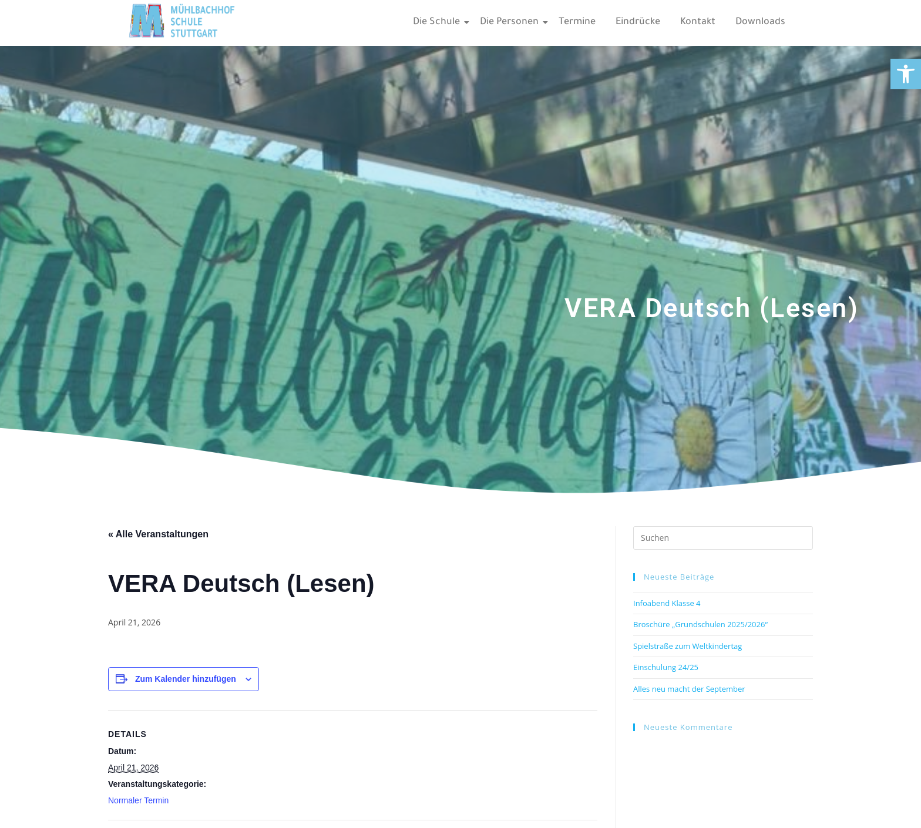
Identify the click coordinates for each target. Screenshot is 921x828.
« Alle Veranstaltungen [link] (158, 534)
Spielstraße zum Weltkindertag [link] (687, 646)
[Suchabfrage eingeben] (723, 538)
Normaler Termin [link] (138, 800)
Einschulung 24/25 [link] (665, 667)
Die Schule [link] (438, 22)
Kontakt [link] (697, 22)
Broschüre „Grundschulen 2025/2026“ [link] (700, 624)
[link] (905, 74)
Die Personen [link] (511, 22)
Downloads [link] (760, 22)
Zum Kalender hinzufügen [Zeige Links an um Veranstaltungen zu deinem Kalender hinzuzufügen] (185, 679)
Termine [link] (577, 22)
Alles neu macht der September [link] (689, 689)
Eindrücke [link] (638, 22)
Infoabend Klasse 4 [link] (667, 603)
